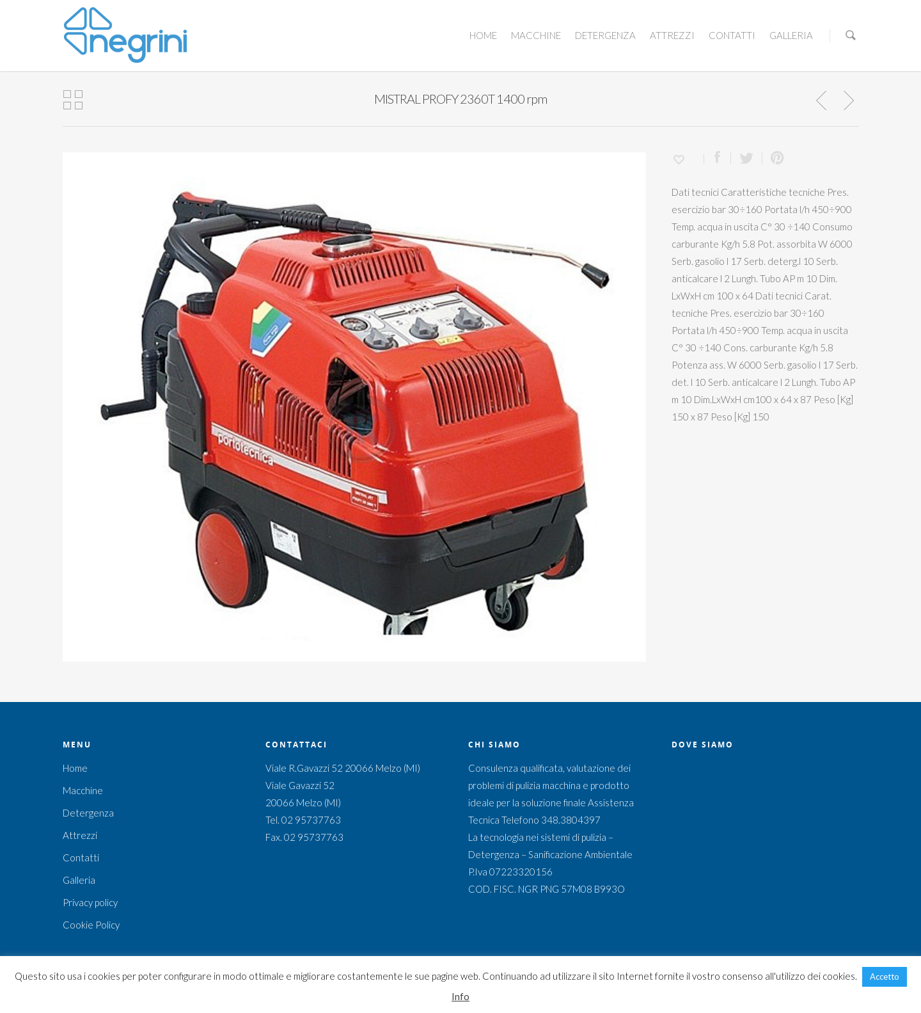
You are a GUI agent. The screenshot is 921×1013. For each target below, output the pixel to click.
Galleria (791, 35)
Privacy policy (90, 902)
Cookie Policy (91, 924)
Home (483, 35)
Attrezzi (672, 35)
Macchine (536, 35)
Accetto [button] (884, 976)
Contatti (732, 35)
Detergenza (605, 35)
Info (460, 996)
